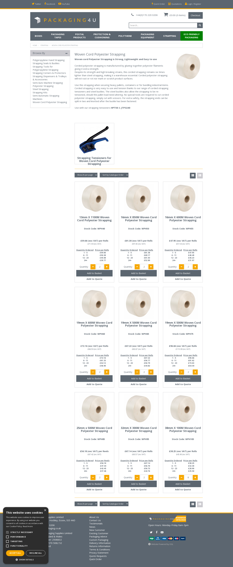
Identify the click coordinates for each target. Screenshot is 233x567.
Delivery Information (100, 542)
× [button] (45, 510)
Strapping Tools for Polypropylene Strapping (45, 68)
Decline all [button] (36, 553)
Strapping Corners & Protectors (49, 72)
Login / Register (193, 3)
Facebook (49, 3)
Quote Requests (98, 555)
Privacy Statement (98, 552)
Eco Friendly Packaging (192, 36)
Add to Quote (94, 278)
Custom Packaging (98, 539)
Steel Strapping (41, 89)
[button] (25, 559)
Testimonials (96, 523)
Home (35, 45)
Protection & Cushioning (102, 36)
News (92, 526)
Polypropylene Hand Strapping (49, 60)
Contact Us (95, 520)
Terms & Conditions (99, 549)
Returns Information (99, 546)
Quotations (175, 3)
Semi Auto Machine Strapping (48, 82)
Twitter (36, 3)
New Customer (97, 529)
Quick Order (158, 3)
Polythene (125, 35)
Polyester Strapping (43, 85)
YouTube (64, 3)
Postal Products (79, 36)
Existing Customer (98, 533)
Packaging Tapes (57, 36)
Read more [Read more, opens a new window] (28, 526)
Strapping (169, 35)
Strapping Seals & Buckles (46, 63)
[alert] (25, 535)
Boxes (38, 35)
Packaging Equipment (147, 36)
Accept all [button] (15, 553)
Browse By (39, 53)
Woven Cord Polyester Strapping (65, 45)
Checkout (195, 15)
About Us (94, 517)
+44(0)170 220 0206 (144, 14)
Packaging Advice (98, 536)
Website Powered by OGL (162, 544)
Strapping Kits (40, 92)
